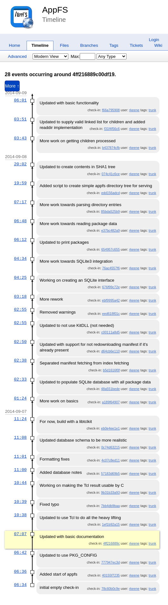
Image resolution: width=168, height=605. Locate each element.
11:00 (20, 470)
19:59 (20, 183)
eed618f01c (111, 313)
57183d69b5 (110, 473)
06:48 (20, 221)
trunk (152, 110)
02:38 (20, 360)
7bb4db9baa (110, 506)
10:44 (20, 483)
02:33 (20, 379)
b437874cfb (111, 148)
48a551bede (110, 389)
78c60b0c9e (110, 588)
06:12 (20, 239)
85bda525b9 (110, 211)
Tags (113, 45)
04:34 (20, 258)
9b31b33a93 (110, 492)
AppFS (55, 10)
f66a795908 (111, 110)
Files (64, 45)
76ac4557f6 (111, 268)
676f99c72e (111, 287)
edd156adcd (110, 193)
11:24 (20, 419)
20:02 (20, 164)
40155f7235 (111, 575)
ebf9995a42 (111, 300)
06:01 (20, 100)
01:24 (20, 398)
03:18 (20, 296)
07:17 (20, 202)
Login (154, 39)
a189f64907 (111, 402)
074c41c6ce (111, 174)
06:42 (20, 552)
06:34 (20, 585)
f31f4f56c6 (112, 129)
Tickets (136, 45)
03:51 (20, 119)
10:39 (20, 501)
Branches (89, 45)
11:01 (20, 456)
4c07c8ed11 (110, 460)
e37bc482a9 (110, 230)
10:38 (20, 515)
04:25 (20, 277)
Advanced (17, 56)
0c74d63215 (110, 447)
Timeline (40, 45)
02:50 (20, 342)
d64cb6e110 (110, 351)
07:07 (20, 534)
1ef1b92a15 (111, 524)
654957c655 (110, 249)
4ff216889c (111, 543)
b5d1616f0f (111, 370)
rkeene (134, 110)
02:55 (20, 309)
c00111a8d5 (110, 332)
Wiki (158, 45)
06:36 (20, 571)
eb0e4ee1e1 (110, 428)
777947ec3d (110, 562)
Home (14, 45)
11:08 (20, 437)
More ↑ (12, 86)
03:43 (20, 138)
